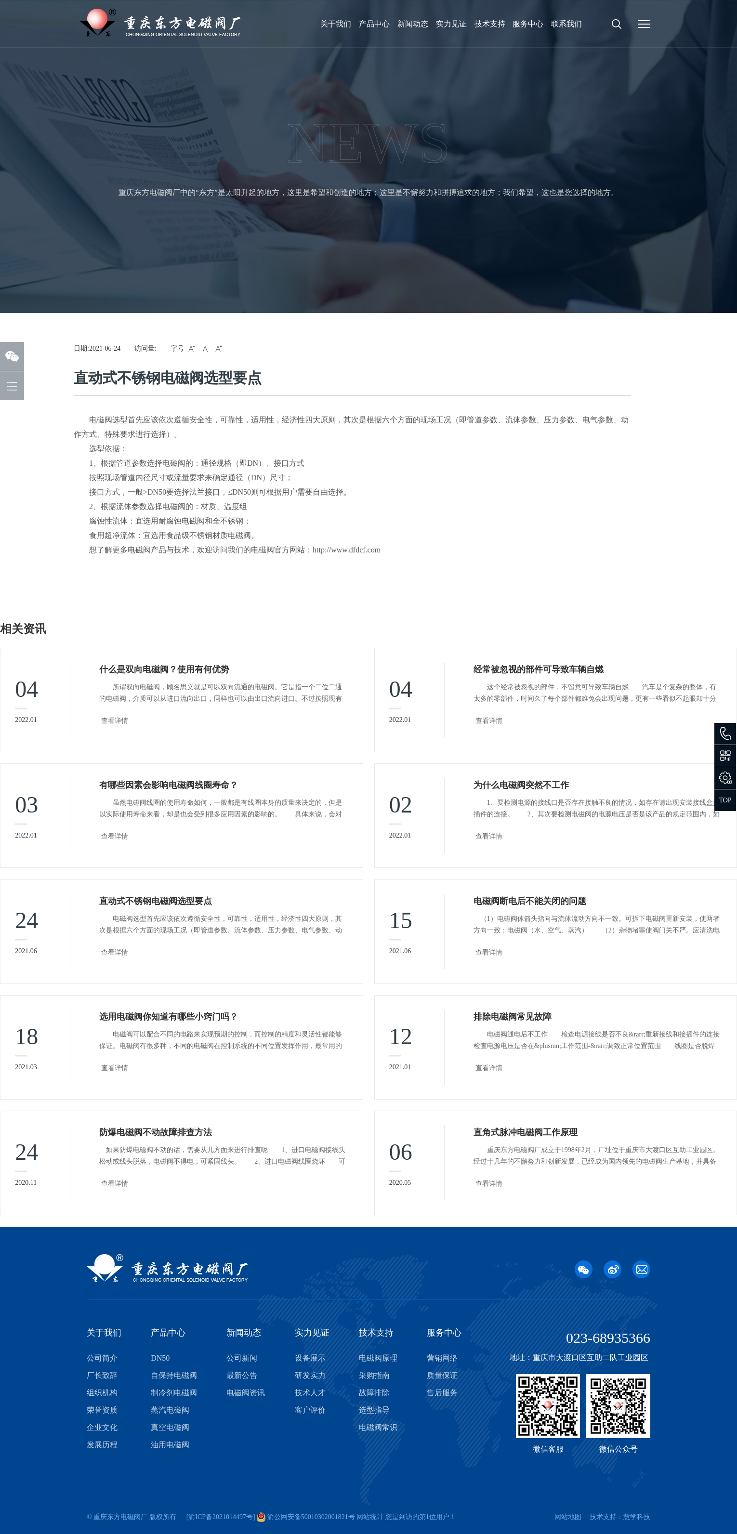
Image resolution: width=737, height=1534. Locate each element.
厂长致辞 (102, 1375)
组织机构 (102, 1393)
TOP (725, 800)
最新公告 (241, 1375)
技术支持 (489, 24)
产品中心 (374, 24)
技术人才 (310, 1393)
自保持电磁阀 (174, 1375)
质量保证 (442, 1375)
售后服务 (442, 1393)
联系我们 (566, 24)
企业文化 (102, 1427)
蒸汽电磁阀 (170, 1410)
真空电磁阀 (170, 1427)
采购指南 (374, 1375)
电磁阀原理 (378, 1358)
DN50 (160, 1358)
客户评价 (310, 1410)
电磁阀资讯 (245, 1393)
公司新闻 (241, 1358)
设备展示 (310, 1358)
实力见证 (451, 24)
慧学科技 (636, 1517)
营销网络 (442, 1358)
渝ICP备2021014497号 (220, 1517)
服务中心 (528, 24)
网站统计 (369, 1517)
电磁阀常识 (378, 1427)
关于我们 (335, 24)
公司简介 (102, 1358)
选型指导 (374, 1410)
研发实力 (310, 1375)
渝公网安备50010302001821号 (310, 1517)
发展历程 (102, 1445)
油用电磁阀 (170, 1445)
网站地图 (567, 1517)
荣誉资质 (102, 1410)
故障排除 (374, 1393)
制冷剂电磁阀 (174, 1393)
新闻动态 (412, 24)
